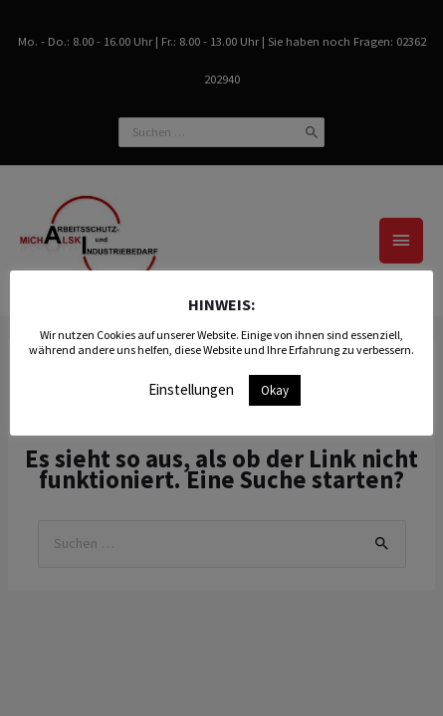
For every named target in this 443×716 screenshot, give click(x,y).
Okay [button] (275, 390)
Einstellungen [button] (191, 389)
